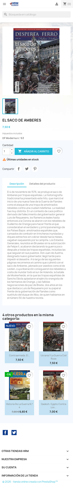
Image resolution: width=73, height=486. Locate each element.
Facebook (5, 432)
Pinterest (35, 169)
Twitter (14, 432)
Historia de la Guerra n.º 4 (19, 406)
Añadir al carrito (33, 151)
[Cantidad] (6, 151)
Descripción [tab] (17, 183)
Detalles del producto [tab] (42, 183)
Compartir (18, 169)
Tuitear (27, 169)
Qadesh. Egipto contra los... (53, 406)
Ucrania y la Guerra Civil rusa (53, 357)
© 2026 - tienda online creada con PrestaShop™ (30, 481)
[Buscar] (36, 14)
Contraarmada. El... (19, 355)
